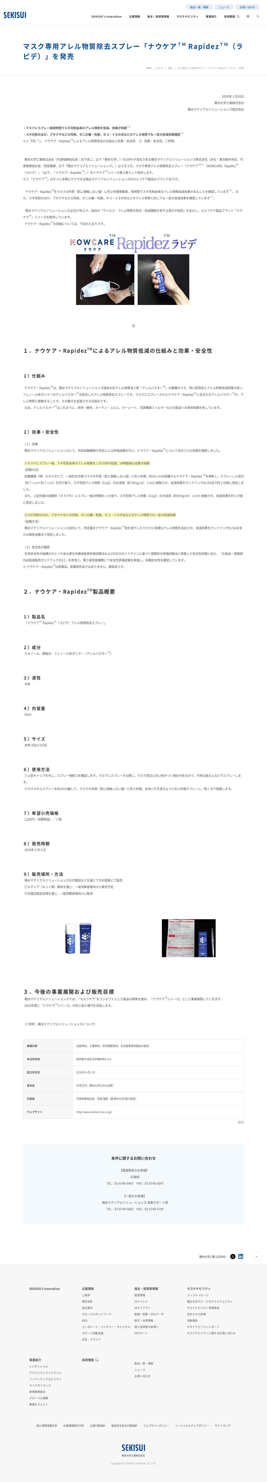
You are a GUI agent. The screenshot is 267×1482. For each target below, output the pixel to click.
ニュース (159, 68)
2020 (170, 68)
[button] (106, 17)
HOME (148, 68)
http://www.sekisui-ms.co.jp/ (94, 1112)
